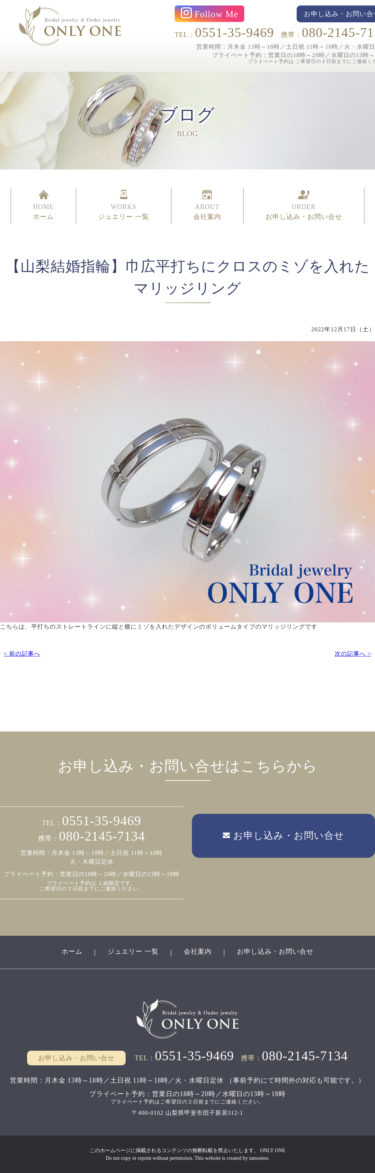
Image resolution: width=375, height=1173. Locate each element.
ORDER (304, 206)
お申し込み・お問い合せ (275, 951)
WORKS (123, 206)
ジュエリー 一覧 (133, 951)
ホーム (72, 951)
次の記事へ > (353, 654)
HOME (43, 206)
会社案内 (198, 951)
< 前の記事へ (22, 654)
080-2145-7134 (102, 836)
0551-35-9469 (234, 32)
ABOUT (207, 206)
